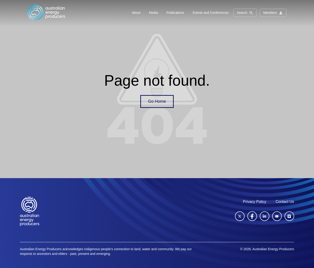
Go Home (157, 101)
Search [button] (245, 13)
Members (273, 13)
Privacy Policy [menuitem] (254, 202)
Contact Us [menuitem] (285, 202)
